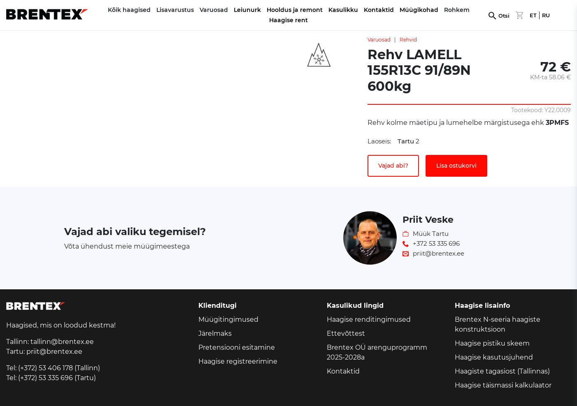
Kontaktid (379, 10)
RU (546, 15)
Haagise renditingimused (369, 319)
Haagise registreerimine (237, 361)
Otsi (504, 16)
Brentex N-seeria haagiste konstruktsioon (497, 324)
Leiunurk (247, 10)
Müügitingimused (228, 319)
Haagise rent (288, 20)
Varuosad (379, 40)
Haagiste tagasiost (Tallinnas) (502, 371)
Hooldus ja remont (295, 10)
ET (533, 15)
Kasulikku (343, 10)
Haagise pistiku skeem (492, 343)
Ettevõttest (346, 333)
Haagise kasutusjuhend (494, 357)
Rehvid (408, 40)
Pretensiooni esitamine (236, 347)
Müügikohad (419, 10)
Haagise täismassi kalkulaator (503, 385)
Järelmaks (215, 333)
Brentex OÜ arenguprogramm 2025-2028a (377, 352)
